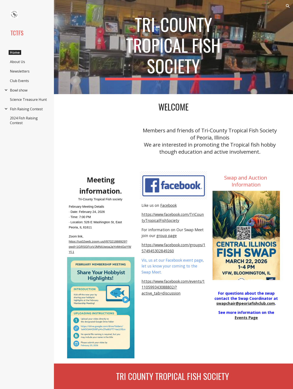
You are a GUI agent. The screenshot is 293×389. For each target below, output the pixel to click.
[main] (173, 47)
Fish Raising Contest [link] (26, 109)
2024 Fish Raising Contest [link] (24, 120)
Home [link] (15, 52)
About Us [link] (17, 61)
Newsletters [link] (20, 71)
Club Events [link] (19, 80)
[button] (288, 6)
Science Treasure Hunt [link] (28, 99)
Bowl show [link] (18, 90)
